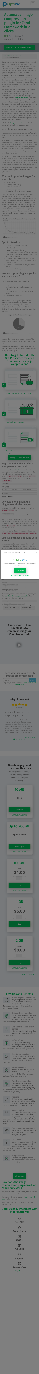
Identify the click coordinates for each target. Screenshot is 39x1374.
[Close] (36, 552)
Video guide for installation (20, 575)
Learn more (20, 570)
